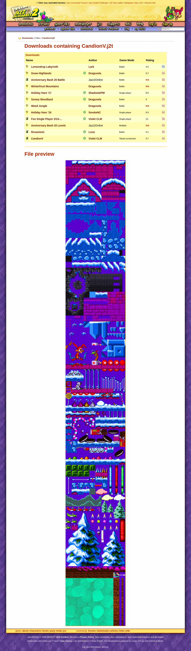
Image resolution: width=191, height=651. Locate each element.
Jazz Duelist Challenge (98, 3)
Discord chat (150, 3)
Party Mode (56, 631)
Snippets (113, 24)
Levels (45, 631)
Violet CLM (95, 118)
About (25, 631)
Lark (91, 66)
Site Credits (62, 637)
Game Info (62, 24)
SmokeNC (95, 112)
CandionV (37, 138)
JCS (99, 24)
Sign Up (167, 24)
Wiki (128, 24)
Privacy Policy (87, 637)
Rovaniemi (37, 132)
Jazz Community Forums (76, 3)
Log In (152, 24)
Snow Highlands (41, 73)
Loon (92, 132)
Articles (114, 631)
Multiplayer (83, 24)
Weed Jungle (39, 105)
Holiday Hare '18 (41, 112)
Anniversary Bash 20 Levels (48, 125)
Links (121, 631)
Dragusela (95, 73)
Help (140, 24)
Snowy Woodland (42, 99)
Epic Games (66, 641)
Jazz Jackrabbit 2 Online (95, 13)
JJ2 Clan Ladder (116, 3)
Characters (35, 631)
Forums (44, 24)
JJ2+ (141, 3)
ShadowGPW (97, 92)
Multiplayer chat (131, 3)
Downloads (26, 24)
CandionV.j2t (48, 38)
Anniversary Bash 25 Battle (48, 79)
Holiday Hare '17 (41, 92)
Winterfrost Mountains (45, 86)
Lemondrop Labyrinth (44, 66)
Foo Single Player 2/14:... (46, 118)
